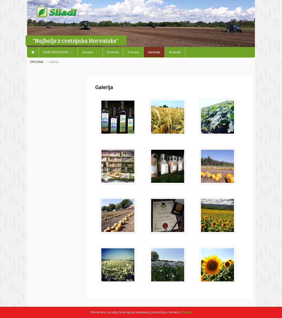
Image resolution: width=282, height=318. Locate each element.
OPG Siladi (36, 62)
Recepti (87, 52)
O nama (133, 52)
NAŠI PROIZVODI (56, 52)
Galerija (154, 52)
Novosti (113, 52)
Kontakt (175, 52)
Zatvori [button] (187, 312)
